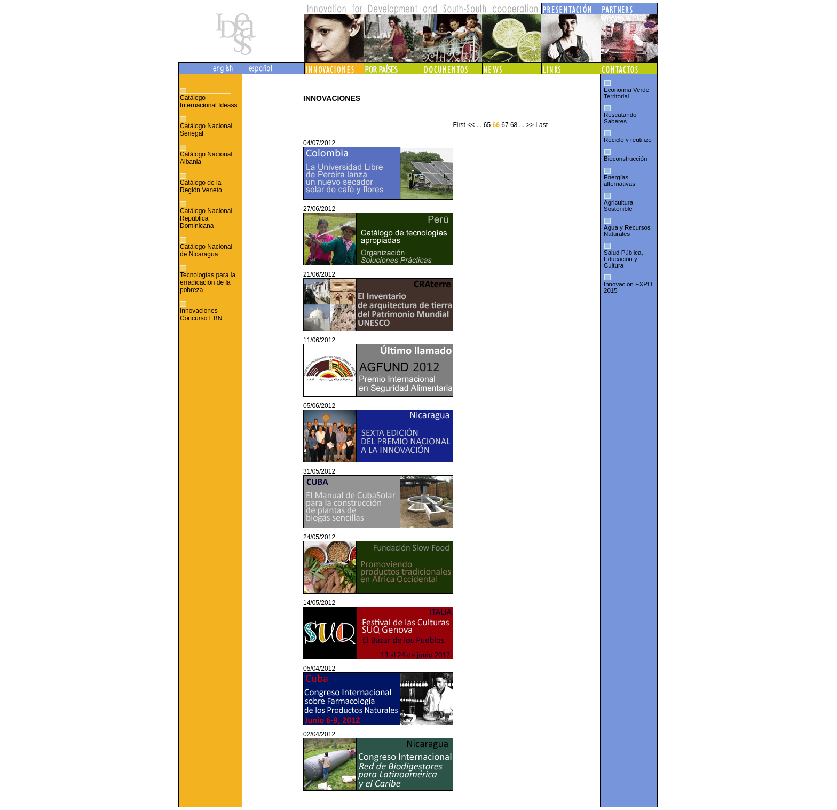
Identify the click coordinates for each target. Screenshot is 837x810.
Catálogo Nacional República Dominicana (206, 218)
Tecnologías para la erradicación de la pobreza (207, 282)
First (459, 125)
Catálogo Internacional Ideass (208, 101)
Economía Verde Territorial (626, 92)
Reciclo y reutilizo (628, 140)
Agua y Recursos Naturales (627, 230)
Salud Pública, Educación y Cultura (623, 259)
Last (541, 125)
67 (504, 125)
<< (471, 125)
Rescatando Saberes (620, 118)
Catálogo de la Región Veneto (201, 186)
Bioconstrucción (625, 158)
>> (530, 125)
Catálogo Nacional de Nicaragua (206, 250)
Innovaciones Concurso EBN (201, 314)
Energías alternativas (619, 180)
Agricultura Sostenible (618, 205)
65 (487, 125)
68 (513, 125)
